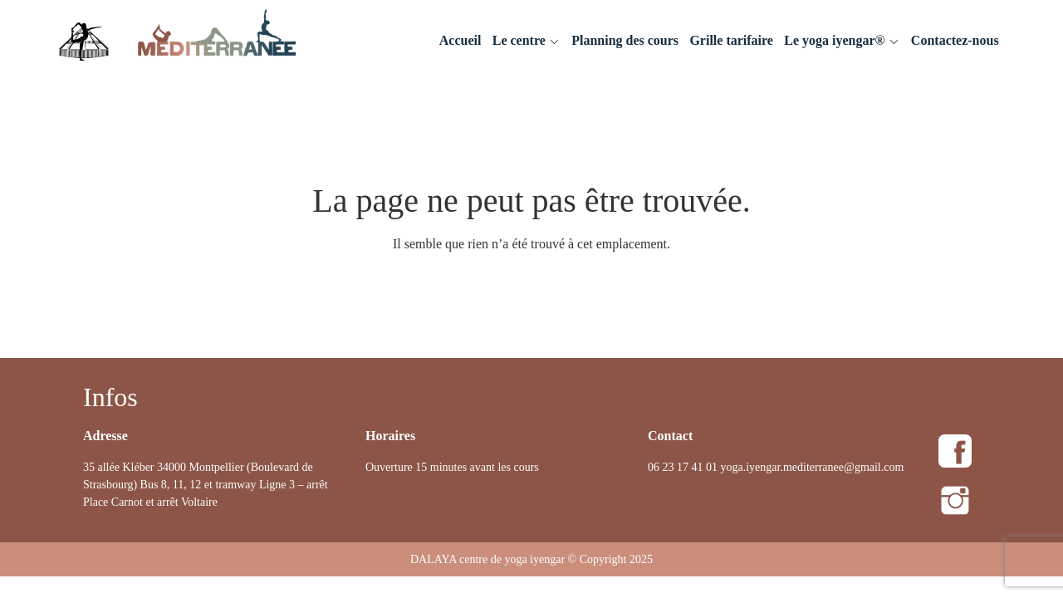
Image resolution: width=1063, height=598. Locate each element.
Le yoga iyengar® (834, 40)
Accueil (460, 40)
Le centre (519, 40)
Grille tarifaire (731, 40)
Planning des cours (624, 40)
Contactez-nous (955, 40)
